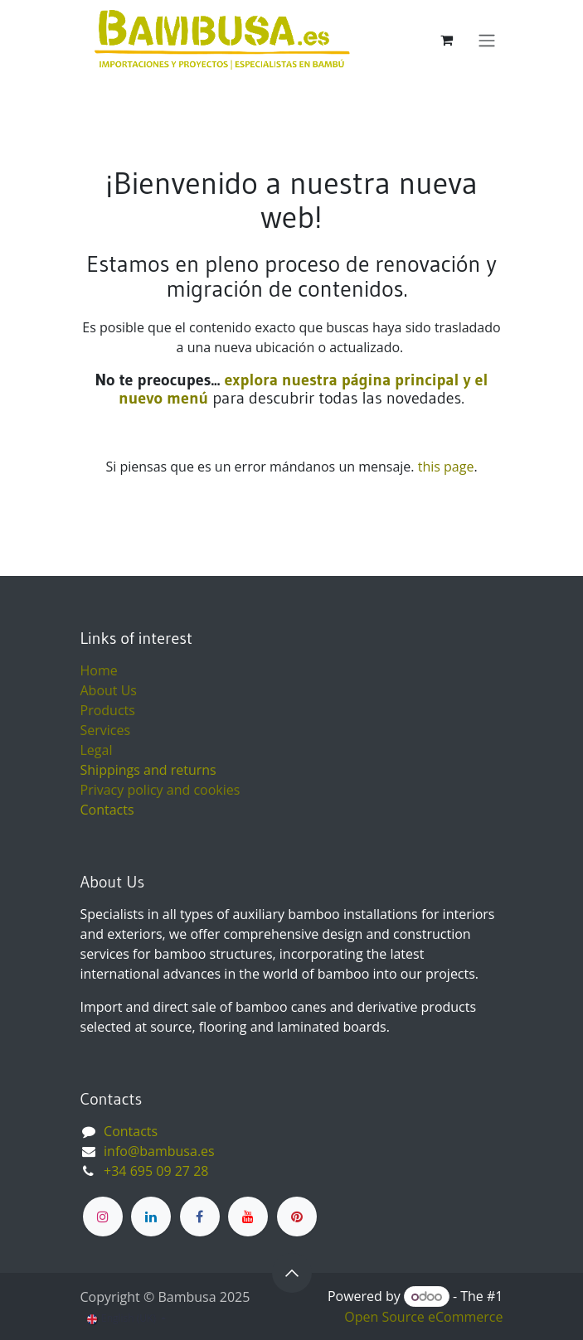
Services (105, 730)
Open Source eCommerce (423, 1317)
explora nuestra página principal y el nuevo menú (303, 389)
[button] (292, 1273)
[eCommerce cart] (447, 39)
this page (446, 466)
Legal (96, 750)
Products (107, 710)
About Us (109, 690)
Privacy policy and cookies (160, 790)
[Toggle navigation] (486, 39)
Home (99, 670)
